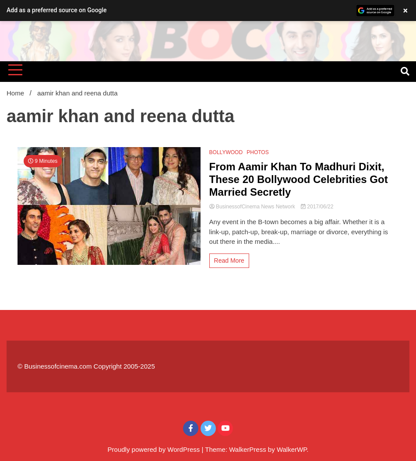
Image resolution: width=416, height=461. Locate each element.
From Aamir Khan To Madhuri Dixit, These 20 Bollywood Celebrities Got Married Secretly (298, 179)
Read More (229, 260)
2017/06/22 (317, 207)
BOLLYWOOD (226, 152)
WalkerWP (292, 449)
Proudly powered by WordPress (155, 449)
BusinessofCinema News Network (252, 207)
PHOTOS (257, 152)
